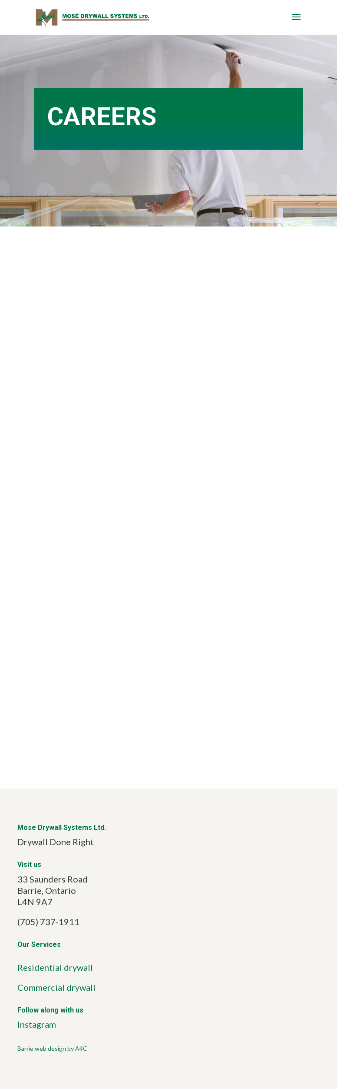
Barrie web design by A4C (52, 1048)
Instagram (36, 1024)
